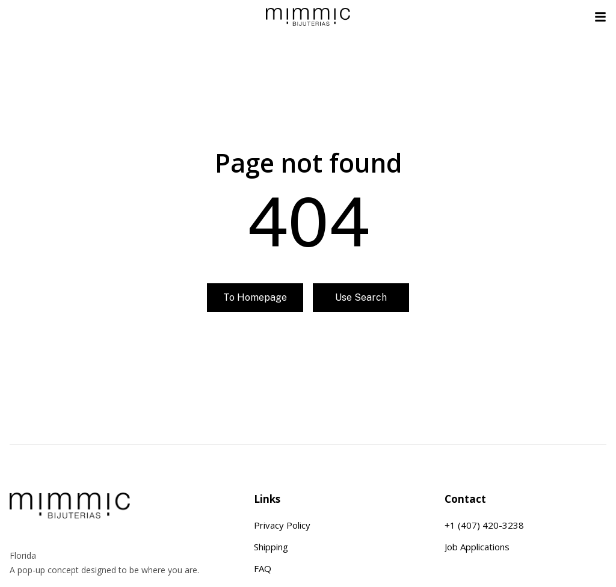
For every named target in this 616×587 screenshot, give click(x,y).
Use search (361, 302)
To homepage (255, 302)
